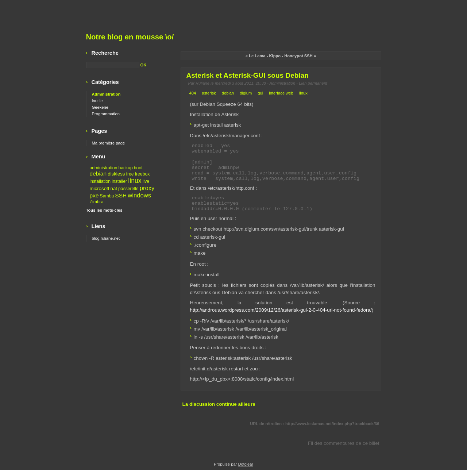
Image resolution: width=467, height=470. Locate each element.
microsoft (99, 188)
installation (100, 181)
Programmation (106, 114)
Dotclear (245, 464)
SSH (121, 195)
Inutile (97, 101)
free (130, 174)
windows (139, 195)
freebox (142, 174)
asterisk (209, 93)
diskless (116, 174)
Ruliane (202, 83)
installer (119, 181)
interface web (281, 93)
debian (228, 93)
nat (114, 188)
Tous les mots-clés (104, 210)
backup (125, 167)
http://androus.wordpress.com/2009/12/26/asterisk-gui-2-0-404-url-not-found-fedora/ (281, 310)
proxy (147, 188)
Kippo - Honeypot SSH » (292, 56)
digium (246, 93)
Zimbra (97, 201)
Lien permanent (313, 83)
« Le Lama (256, 56)
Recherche (105, 53)
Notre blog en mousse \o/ (130, 37)
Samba (107, 196)
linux (303, 93)
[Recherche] (112, 65)
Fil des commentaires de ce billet (343, 443)
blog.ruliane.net (106, 238)
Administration (282, 83)
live (146, 181)
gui (260, 93)
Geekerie (100, 107)
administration (103, 167)
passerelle (128, 188)
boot (138, 167)
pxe (94, 195)
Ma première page (108, 143)
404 (192, 93)
